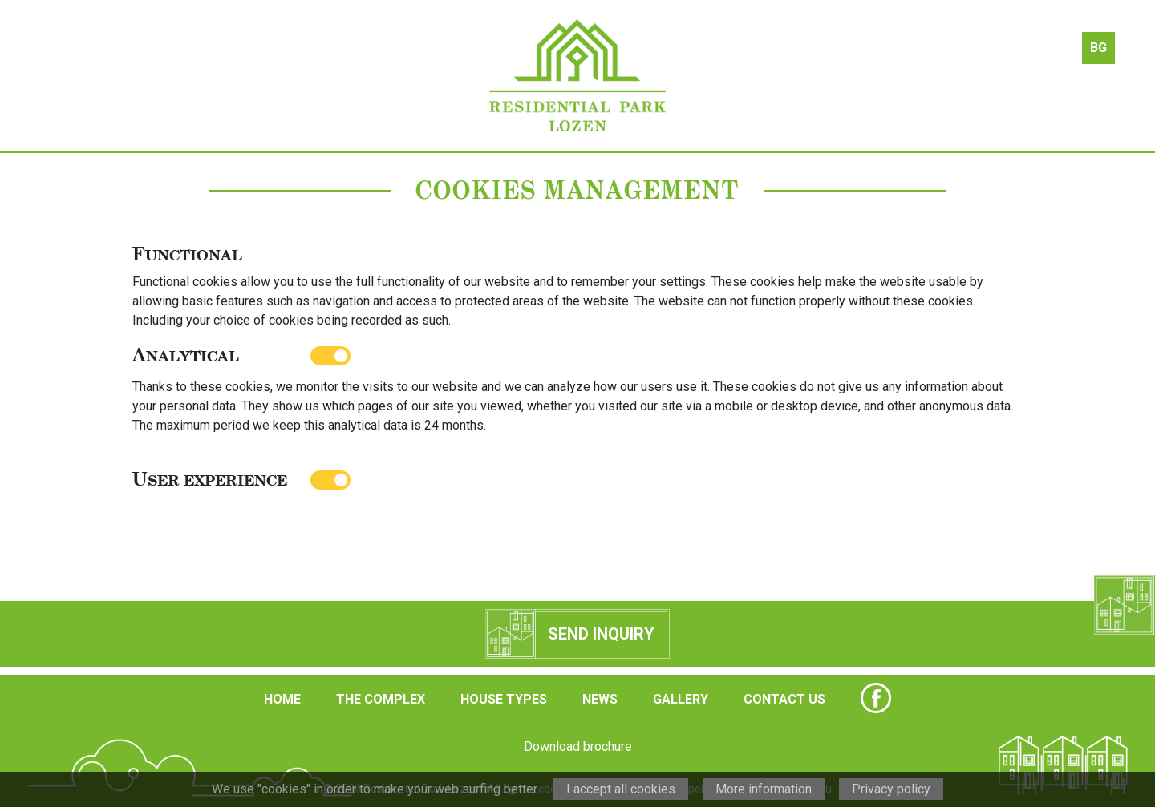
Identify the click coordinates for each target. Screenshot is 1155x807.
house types (395, 75)
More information (763, 789)
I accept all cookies (620, 789)
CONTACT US (784, 699)
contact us (990, 75)
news (760, 75)
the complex (280, 75)
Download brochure (578, 746)
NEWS (600, 699)
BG (1098, 47)
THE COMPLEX (380, 699)
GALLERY (680, 699)
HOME (282, 699)
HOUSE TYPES (503, 699)
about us (166, 75)
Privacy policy (891, 789)
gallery (874, 75)
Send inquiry (601, 634)
